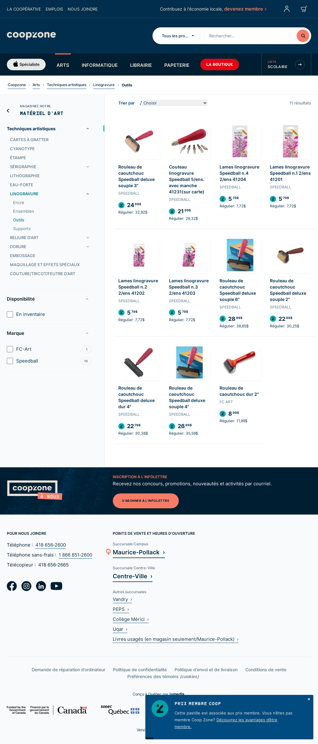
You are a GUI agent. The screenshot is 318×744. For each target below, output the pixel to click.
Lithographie (25, 175)
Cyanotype (22, 148)
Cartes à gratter (29, 139)
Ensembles (23, 211)
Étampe (18, 157)
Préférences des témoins (163, 676)
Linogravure (104, 84)
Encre (18, 202)
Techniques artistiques (66, 84)
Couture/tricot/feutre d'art (42, 273)
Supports (22, 228)
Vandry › (122, 599)
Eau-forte (21, 184)
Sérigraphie (23, 166)
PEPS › (121, 609)
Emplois (54, 9)
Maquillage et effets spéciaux (45, 264)
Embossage (22, 255)
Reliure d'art (24, 237)
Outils (18, 220)
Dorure (18, 246)
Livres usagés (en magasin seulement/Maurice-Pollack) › (175, 639)
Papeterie (176, 65)
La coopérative (24, 9)
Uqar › (120, 629)
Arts (63, 65)
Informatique (100, 65)
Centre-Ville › (132, 576)
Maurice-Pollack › (139, 552)
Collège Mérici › (131, 619)
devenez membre (245, 8)
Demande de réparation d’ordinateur (68, 669)
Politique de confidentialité (140, 669)
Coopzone (17, 84)
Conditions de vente (265, 669)
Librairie (141, 65)
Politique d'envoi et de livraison (206, 669)
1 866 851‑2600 (75, 555)
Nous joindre (83, 9)
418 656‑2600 (50, 545)
